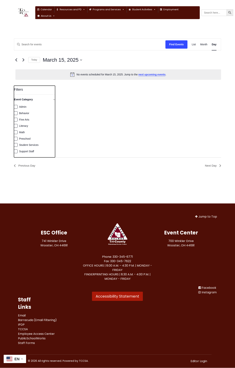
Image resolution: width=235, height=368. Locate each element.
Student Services (29, 144)
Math (22, 132)
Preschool (24, 138)
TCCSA (83, 361)
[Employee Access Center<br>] (36, 334)
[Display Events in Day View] (214, 44)
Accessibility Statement (117, 296)
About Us (48, 16)
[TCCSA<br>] (23, 329)
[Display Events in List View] (194, 44)
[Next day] (23, 60)
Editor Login (199, 361)
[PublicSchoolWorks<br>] (32, 338)
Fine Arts (24, 119)
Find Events (176, 44)
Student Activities (144, 9)
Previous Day (25, 165)
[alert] (118, 74)
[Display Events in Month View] (203, 44)
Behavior (24, 113)
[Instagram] (207, 292)
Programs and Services (108, 9)
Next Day (213, 165)
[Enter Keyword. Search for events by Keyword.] (89, 44)
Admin (22, 106)
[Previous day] (16, 60)
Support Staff (26, 151)
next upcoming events (152, 74)
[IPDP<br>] (21, 325)
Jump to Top (206, 217)
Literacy (23, 125)
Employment (170, 9)
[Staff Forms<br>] (26, 343)
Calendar (46, 9)
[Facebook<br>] (207, 288)
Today (34, 60)
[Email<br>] (22, 316)
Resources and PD (72, 9)
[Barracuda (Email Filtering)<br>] (37, 320)
